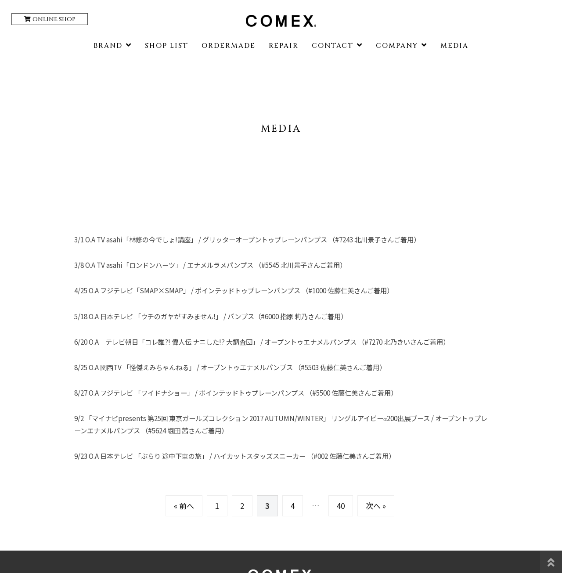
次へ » (376, 505)
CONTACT (332, 45)
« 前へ (184, 505)
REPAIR (284, 45)
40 (341, 505)
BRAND (108, 45)
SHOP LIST (166, 45)
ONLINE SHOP (54, 19)
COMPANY (397, 45)
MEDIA (454, 45)
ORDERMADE (229, 45)
